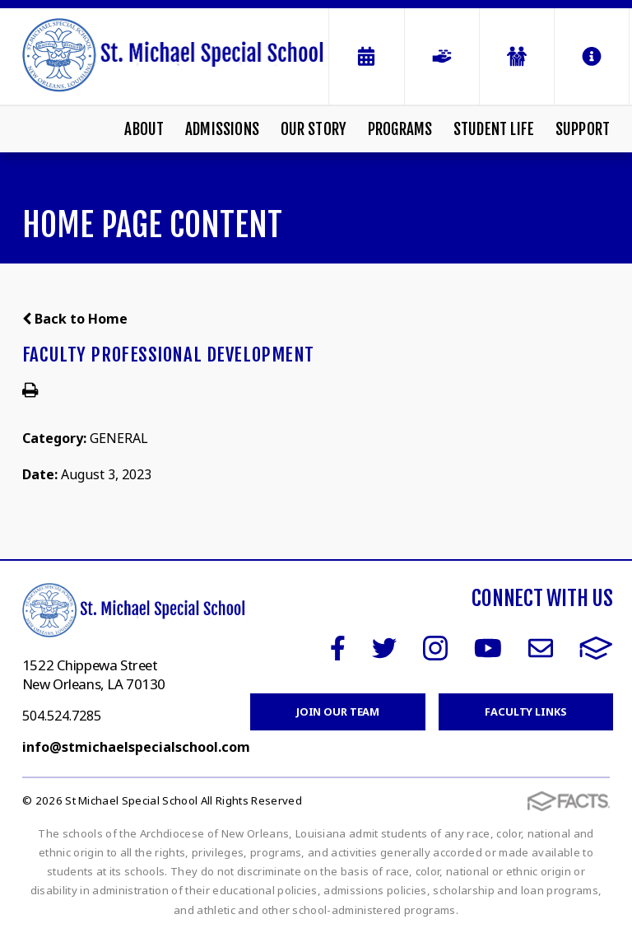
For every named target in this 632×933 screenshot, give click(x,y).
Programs (400, 129)
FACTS (596, 648)
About (144, 129)
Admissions (222, 129)
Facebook (338, 648)
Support (582, 129)
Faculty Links (525, 711)
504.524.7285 (61, 716)
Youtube (488, 648)
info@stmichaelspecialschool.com (136, 747)
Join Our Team (337, 711)
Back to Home (75, 319)
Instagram (435, 648)
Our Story (314, 129)
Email (540, 648)
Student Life (493, 129)
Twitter (384, 648)
